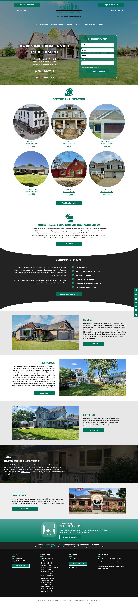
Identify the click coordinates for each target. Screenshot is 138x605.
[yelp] (76, 567)
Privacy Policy (41, 600)
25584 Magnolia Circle (107, 141)
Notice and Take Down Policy (79, 600)
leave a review (25, 472)
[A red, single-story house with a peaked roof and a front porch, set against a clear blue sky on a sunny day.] (69, 169)
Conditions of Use (66, 600)
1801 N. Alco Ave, (106, 190)
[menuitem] (35, 24)
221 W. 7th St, (69, 141)
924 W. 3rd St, (69, 190)
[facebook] (70, 567)
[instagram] (73, 567)
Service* (84, 60)
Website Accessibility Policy (93, 600)
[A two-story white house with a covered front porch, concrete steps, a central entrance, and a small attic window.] (69, 122)
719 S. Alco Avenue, (31, 189)
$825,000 (31, 146)
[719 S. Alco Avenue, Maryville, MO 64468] (31, 169)
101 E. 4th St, (31, 141)
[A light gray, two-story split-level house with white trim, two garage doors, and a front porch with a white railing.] (107, 169)
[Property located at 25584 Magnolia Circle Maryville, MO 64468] (107, 122)
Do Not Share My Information (54, 600)
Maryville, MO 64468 (31, 144)
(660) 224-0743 (117, 10)
